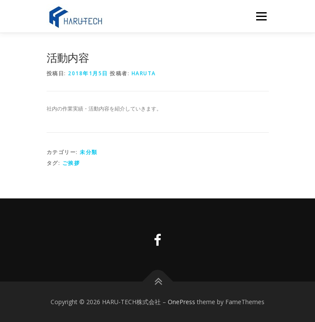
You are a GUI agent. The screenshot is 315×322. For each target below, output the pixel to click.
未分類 (89, 152)
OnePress (181, 302)
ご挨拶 (71, 163)
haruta (144, 73)
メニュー (261, 16)
